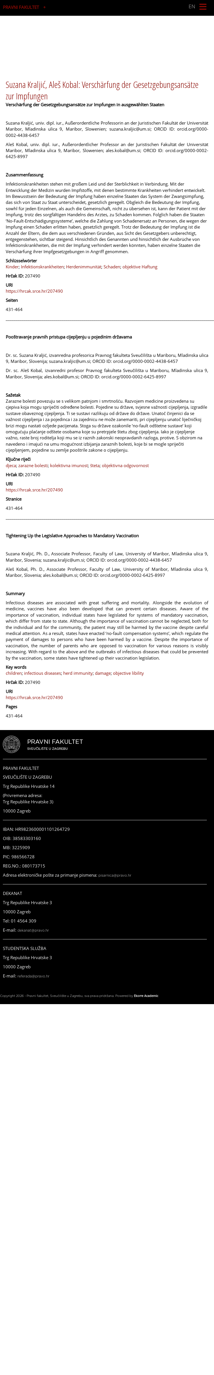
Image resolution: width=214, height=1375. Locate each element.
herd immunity (78, 673)
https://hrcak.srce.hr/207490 (34, 291)
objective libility (128, 673)
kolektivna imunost (69, 465)
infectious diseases (42, 673)
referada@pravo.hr (33, 976)
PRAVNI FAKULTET (21, 7)
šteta (95, 465)
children (14, 673)
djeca (11, 465)
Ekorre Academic (146, 996)
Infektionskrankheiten (42, 267)
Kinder (12, 267)
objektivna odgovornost (125, 465)
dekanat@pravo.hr (33, 930)
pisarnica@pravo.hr (114, 875)
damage (103, 673)
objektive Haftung (139, 267)
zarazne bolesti (33, 465)
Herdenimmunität (83, 267)
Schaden (112, 267)
